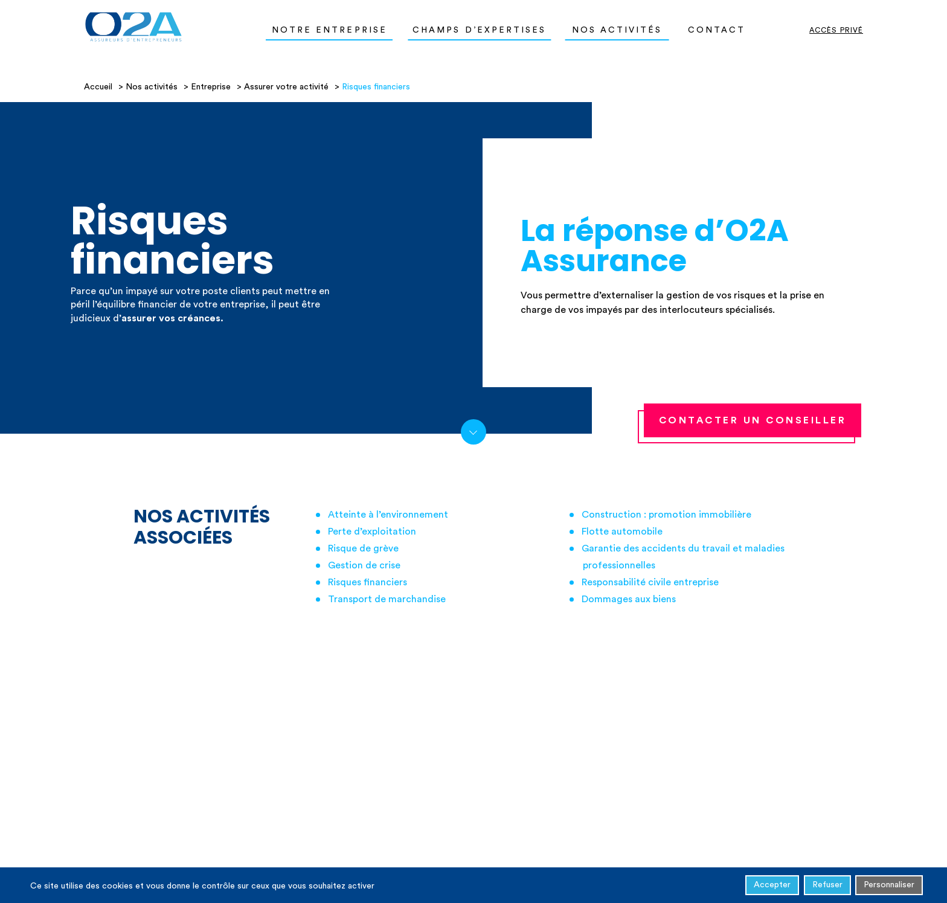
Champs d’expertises (480, 30)
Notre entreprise (329, 30)
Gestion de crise (364, 565)
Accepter (772, 886)
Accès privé (836, 30)
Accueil (98, 87)
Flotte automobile (622, 531)
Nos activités (617, 30)
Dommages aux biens (629, 599)
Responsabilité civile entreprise (650, 582)
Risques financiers (367, 582)
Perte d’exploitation (372, 531)
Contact (717, 30)
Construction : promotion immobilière (666, 514)
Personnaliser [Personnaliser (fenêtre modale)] (889, 886)
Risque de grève (363, 548)
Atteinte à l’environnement (388, 514)
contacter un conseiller (753, 420)
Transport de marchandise (387, 599)
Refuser (827, 886)
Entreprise (211, 87)
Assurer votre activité (286, 87)
